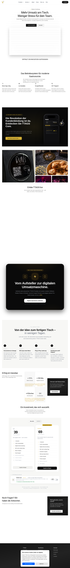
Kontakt (65, 2)
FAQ (47, 2)
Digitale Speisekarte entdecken (35, 302)
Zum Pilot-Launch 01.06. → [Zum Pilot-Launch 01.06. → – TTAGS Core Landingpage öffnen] (14, 139)
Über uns (42, 2)
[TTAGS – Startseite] (3, 2)
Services (27, 2)
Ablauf (33, 2)
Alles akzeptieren (28, 563)
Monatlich (32, 423)
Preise (37, 2)
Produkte (21, 2)
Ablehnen (41, 563)
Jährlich (38, 422)
